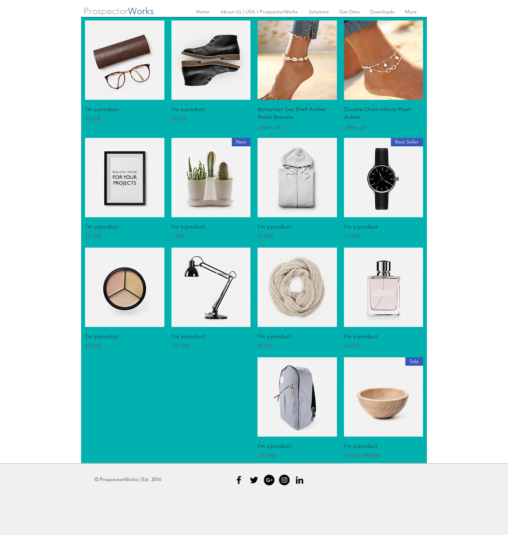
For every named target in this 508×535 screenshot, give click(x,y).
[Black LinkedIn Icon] (299, 480)
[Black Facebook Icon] (239, 480)
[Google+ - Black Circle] (269, 480)
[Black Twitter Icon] (254, 480)
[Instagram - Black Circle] (284, 480)
